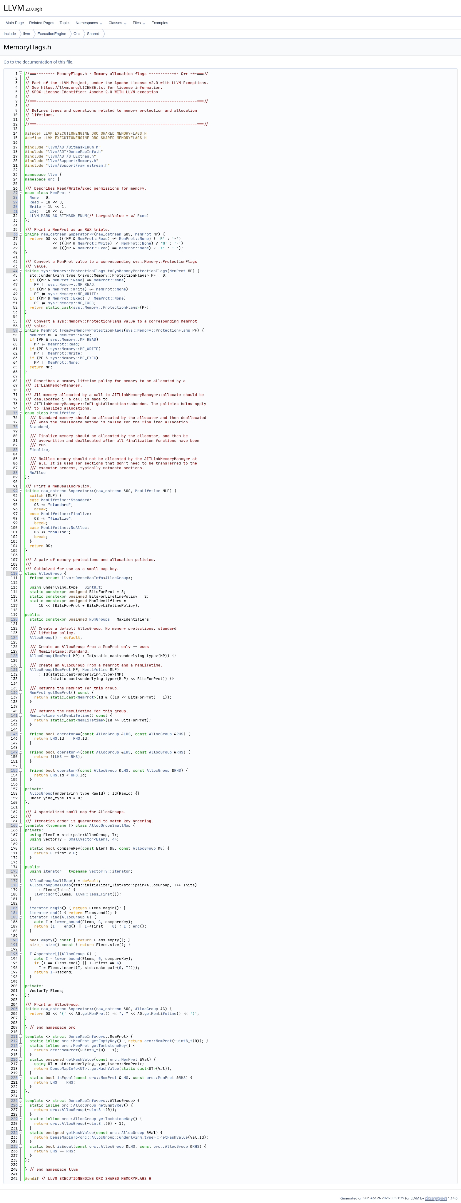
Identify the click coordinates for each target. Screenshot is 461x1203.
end (53, 912)
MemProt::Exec (92, 247)
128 (12, 655)
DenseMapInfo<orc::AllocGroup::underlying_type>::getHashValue (119, 1137)
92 (12, 490)
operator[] (47, 953)
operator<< (82, 234)
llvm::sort (45, 894)
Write (35, 206)
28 (12, 197)
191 (12, 944)
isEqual (65, 1077)
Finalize (39, 449)
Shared (93, 33)
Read (34, 202)
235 (12, 1146)
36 (12, 234)
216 (12, 1059)
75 (12, 412)
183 (12, 907)
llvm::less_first (94, 894)
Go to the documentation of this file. (38, 62)
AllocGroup (50, 573)
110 (12, 573)
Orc (77, 33)
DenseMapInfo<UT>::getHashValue (84, 1068)
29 (12, 202)
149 (12, 752)
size (50, 944)
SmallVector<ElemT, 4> (93, 839)
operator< (67, 770)
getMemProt (59, 692)
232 (12, 1132)
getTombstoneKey (108, 1045)
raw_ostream (53, 234)
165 (12, 825)
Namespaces (89, 23)
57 (12, 330)
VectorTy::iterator (109, 871)
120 (12, 619)
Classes (117, 23)
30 (12, 206)
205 (12, 1008)
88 (12, 472)
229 (12, 1118)
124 (12, 637)
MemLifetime (63, 412)
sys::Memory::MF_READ (71, 284)
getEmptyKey (104, 1040)
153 (12, 770)
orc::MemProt (75, 1040)
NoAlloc (38, 472)
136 (12, 692)
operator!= (68, 752)
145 (12, 733)
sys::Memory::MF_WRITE (72, 293)
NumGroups (99, 619)
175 (12, 871)
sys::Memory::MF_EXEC (71, 302)
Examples (159, 23)
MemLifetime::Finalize (65, 513)
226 (12, 1105)
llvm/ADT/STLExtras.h (71, 156)
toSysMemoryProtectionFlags (137, 270)
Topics (64, 23)
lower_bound (67, 921)
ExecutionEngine (51, 33)
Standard (39, 426)
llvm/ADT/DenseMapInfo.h (74, 151)
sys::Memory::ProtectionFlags (73, 270)
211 (12, 1036)
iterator (52, 871)
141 (12, 715)
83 (12, 449)
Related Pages (41, 23)
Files (139, 23)
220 (12, 1077)
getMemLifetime (73, 715)
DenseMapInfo (82, 1036)
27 (12, 192)
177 (12, 880)
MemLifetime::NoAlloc (64, 527)
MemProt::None (134, 238)
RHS (179, 733)
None (34, 197)
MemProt (58, 192)
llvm (26, 33)
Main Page (15, 23)
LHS (127, 733)
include (10, 33)
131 (12, 669)
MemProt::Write (94, 243)
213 (12, 1045)
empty (47, 940)
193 (12, 953)
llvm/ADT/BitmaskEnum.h (73, 147)
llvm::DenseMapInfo (82, 577)
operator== (68, 733)
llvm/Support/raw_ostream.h (78, 165)
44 (12, 270)
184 (12, 912)
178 (12, 885)
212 (12, 1040)
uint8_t (93, 587)
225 (12, 1100)
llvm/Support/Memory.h (72, 160)
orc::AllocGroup (79, 1105)
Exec (34, 211)
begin (56, 907)
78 (12, 426)
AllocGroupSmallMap (109, 825)
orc (51, 179)
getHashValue (80, 1059)
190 (12, 940)
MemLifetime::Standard (65, 499)
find (54, 917)
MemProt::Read (92, 238)
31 (12, 211)
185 (12, 917)
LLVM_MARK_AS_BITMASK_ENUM (58, 215)
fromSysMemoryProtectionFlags (91, 330)
